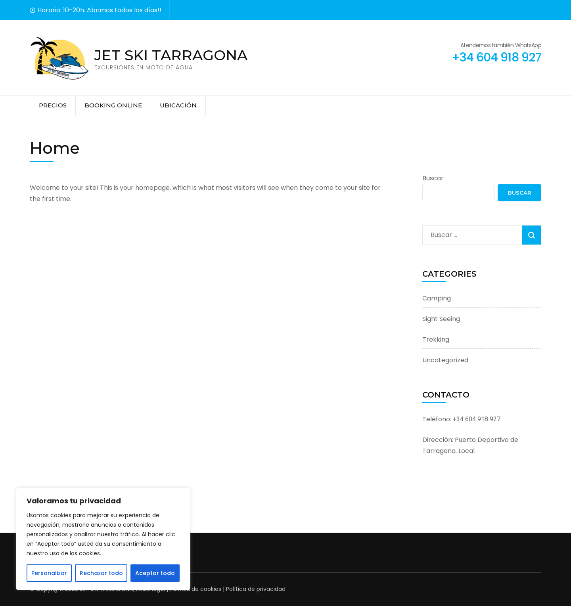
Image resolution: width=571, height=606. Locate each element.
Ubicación (178, 105)
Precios (53, 105)
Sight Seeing (441, 318)
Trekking (435, 339)
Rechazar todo (101, 573)
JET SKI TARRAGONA (170, 55)
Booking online (113, 105)
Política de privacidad (255, 589)
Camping (436, 298)
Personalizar (49, 573)
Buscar (433, 178)
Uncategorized (445, 360)
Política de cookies (194, 589)
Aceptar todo (155, 573)
